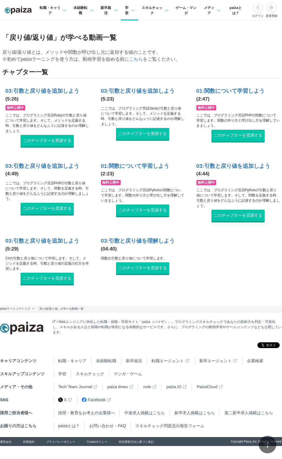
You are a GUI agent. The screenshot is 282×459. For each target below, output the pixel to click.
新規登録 (271, 15)
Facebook (93, 399)
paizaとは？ (236, 10)
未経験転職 (106, 360)
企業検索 (255, 360)
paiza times (117, 386)
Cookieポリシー (97, 441)
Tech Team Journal (75, 386)
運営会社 (6, 441)
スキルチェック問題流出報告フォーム (169, 425)
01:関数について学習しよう (230, 91)
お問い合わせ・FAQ (107, 425)
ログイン (257, 15)
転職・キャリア (72, 360)
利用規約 (29, 441)
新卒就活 (134, 360)
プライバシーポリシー (60, 441)
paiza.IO (173, 386)
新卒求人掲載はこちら (194, 412)
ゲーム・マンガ (186, 10)
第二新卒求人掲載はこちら (248, 412)
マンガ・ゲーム (128, 373)
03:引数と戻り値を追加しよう (42, 91)
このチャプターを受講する (47, 140)
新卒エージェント (215, 360)
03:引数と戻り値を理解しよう (138, 241)
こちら (136, 59)
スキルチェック (90, 373)
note (147, 386)
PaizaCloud (207, 386)
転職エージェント (168, 360)
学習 (62, 373)
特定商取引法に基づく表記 (136, 441)
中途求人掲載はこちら (144, 412)
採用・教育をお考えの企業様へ (86, 412)
